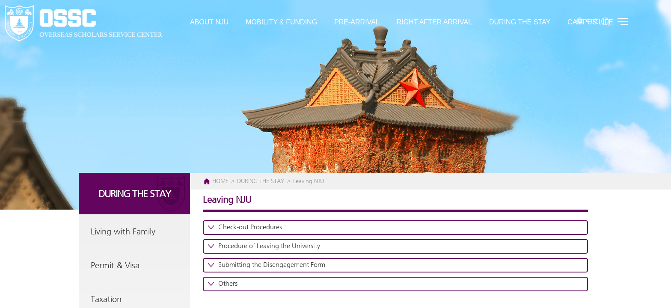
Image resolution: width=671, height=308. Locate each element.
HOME (220, 181)
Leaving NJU (308, 181)
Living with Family (123, 232)
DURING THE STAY (261, 181)
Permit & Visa (115, 266)
